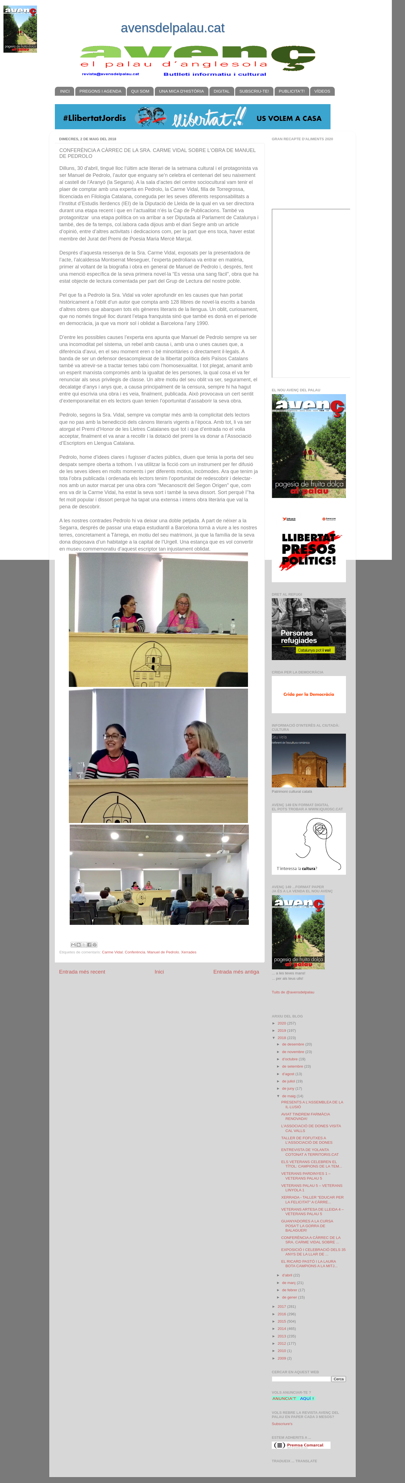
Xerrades (188, 952)
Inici (159, 972)
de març (289, 1283)
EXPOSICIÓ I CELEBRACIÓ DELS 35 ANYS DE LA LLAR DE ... (313, 1252)
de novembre (293, 1052)
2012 (282, 1343)
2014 (282, 1329)
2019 (282, 1030)
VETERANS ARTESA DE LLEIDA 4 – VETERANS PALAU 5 (312, 1211)
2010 (282, 1351)
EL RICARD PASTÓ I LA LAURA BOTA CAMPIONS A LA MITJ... (309, 1263)
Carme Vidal (112, 952)
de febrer (290, 1290)
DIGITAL (222, 91)
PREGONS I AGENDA (100, 91)
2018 (282, 1038)
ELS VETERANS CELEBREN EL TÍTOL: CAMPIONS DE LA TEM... (311, 1164)
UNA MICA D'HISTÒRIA (181, 91)
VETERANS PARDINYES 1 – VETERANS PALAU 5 (306, 1175)
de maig (289, 1096)
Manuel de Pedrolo (163, 952)
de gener (290, 1297)
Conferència (135, 952)
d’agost (288, 1074)
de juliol (289, 1081)
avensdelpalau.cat (173, 27)
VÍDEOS (322, 91)
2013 (282, 1336)
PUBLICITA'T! (292, 91)
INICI (65, 91)
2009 (282, 1358)
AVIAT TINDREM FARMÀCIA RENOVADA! (305, 1116)
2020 (282, 1023)
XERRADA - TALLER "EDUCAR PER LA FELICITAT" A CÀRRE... (312, 1199)
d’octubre (290, 1059)
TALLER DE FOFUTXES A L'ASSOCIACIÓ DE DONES (307, 1140)
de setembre (293, 1066)
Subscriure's (282, 1424)
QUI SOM (140, 91)
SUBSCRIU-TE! (254, 91)
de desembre (293, 1044)
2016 (282, 1314)
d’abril (287, 1275)
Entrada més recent (82, 972)
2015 (282, 1321)
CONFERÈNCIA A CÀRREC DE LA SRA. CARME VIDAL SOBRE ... (311, 1240)
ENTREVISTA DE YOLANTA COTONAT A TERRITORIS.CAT (310, 1152)
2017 (282, 1306)
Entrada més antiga (236, 972)
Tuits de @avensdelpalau (293, 992)
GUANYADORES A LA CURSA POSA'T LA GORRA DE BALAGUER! (307, 1225)
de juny (288, 1088)
